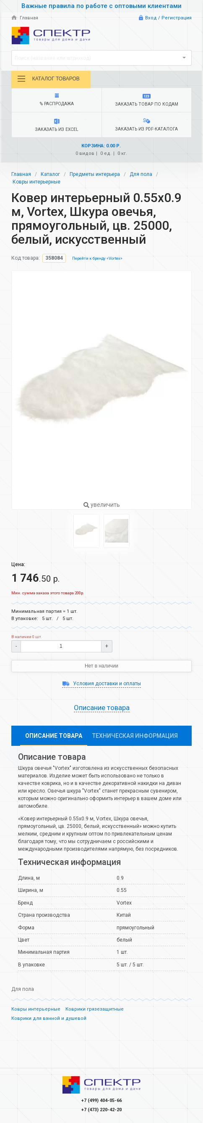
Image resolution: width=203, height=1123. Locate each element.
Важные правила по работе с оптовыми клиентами (101, 6)
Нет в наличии (101, 666)
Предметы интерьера (94, 174)
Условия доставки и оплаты (101, 684)
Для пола (141, 174)
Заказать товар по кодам (146, 100)
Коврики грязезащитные (94, 1009)
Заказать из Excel (56, 125)
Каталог (50, 174)
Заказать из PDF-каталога (146, 125)
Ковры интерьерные (36, 182)
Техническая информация (135, 735)
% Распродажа (56, 99)
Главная (24, 18)
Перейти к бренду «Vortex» (97, 258)
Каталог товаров (48, 79)
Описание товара (102, 707)
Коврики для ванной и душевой (48, 1018)
